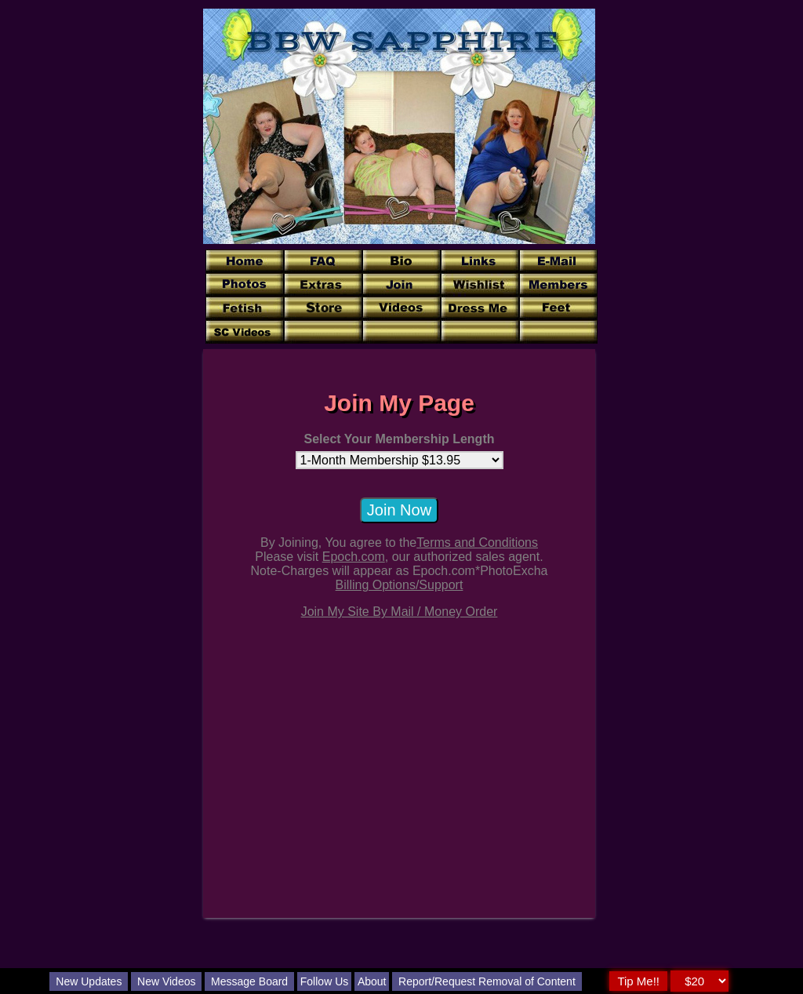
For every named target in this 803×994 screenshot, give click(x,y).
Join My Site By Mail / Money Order (399, 611)
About (372, 981)
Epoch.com (353, 556)
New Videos (166, 981)
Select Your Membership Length (398, 439)
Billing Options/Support (399, 585)
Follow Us (324, 981)
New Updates (89, 981)
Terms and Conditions (477, 542)
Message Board (249, 981)
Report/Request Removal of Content (487, 981)
